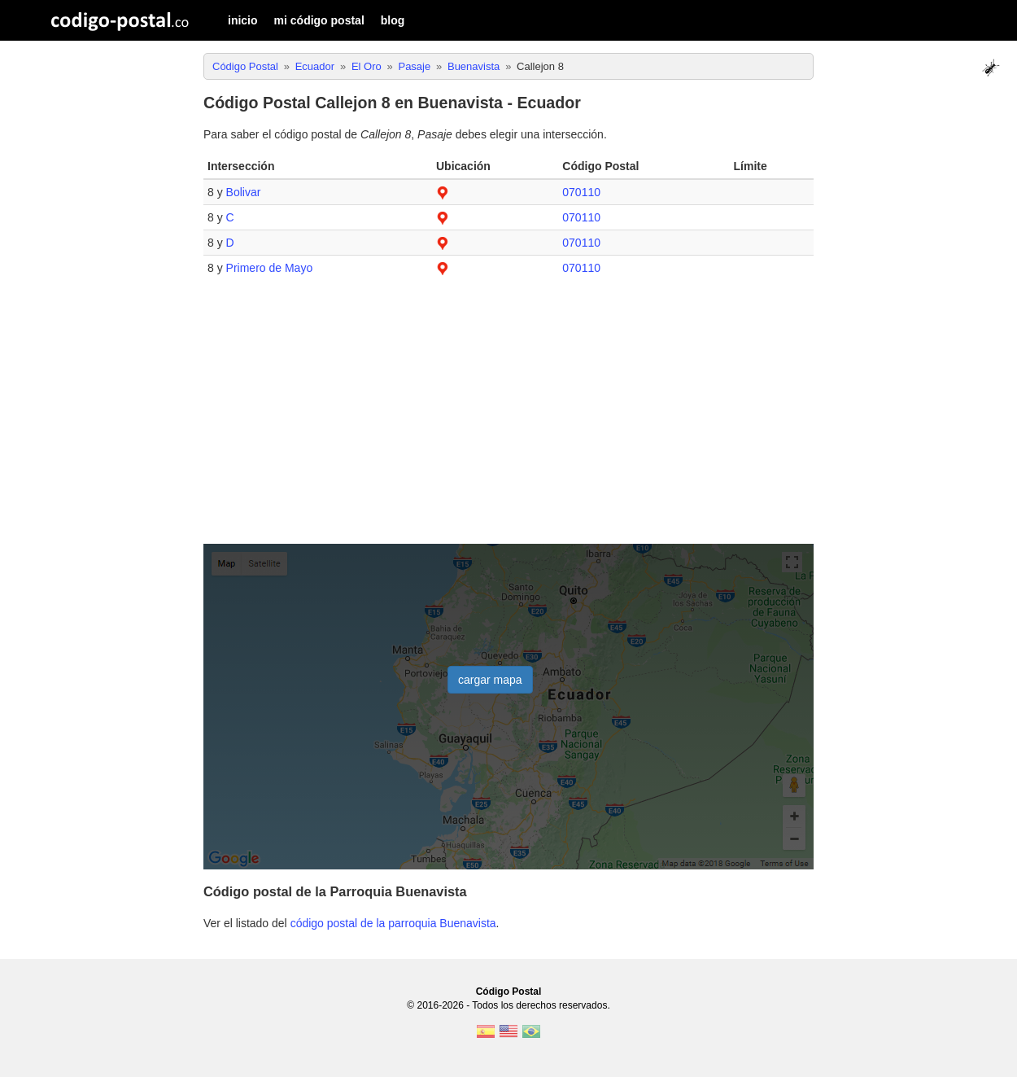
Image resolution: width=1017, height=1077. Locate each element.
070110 (581, 192)
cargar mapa (490, 679)
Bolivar (243, 192)
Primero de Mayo (269, 267)
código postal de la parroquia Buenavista (393, 923)
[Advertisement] (508, 418)
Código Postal (509, 991)
